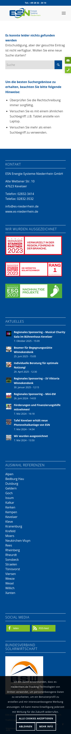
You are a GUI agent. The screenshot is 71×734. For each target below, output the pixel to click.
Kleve (9, 521)
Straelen (11, 564)
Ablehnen (25, 726)
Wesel (9, 583)
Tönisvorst (12, 569)
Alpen (9, 474)
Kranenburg (13, 526)
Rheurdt (11, 555)
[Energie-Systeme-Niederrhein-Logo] (29, 13)
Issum (9, 498)
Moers (9, 536)
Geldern (11, 488)
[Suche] (33, 64)
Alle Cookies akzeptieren (36, 718)
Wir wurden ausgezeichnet (31, 436)
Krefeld (10, 531)
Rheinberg (12, 550)
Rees (8, 545)
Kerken (10, 507)
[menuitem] (64, 13)
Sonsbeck (12, 559)
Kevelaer (11, 517)
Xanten (10, 593)
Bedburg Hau (14, 479)
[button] (18, 628)
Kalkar (9, 502)
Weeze (10, 578)
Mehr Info (46, 726)
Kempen (11, 512)
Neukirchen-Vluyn (17, 540)
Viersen (10, 574)
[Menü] (64, 13)
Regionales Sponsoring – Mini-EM (35, 394)
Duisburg (11, 483)
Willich (9, 588)
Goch (9, 493)
